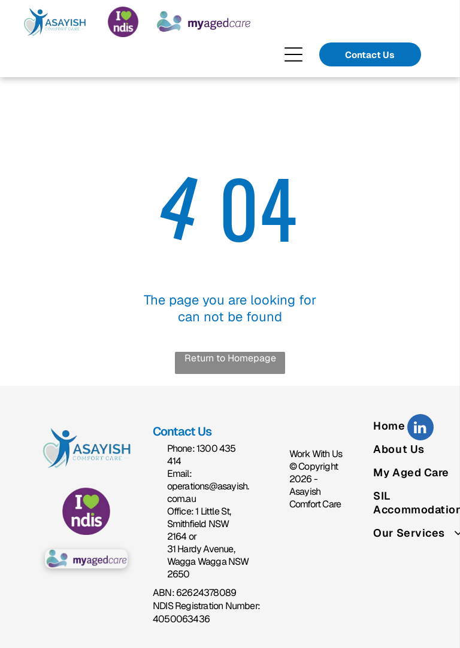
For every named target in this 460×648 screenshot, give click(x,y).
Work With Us (315, 454)
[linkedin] (420, 428)
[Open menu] (293, 54)
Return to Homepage (230, 358)
